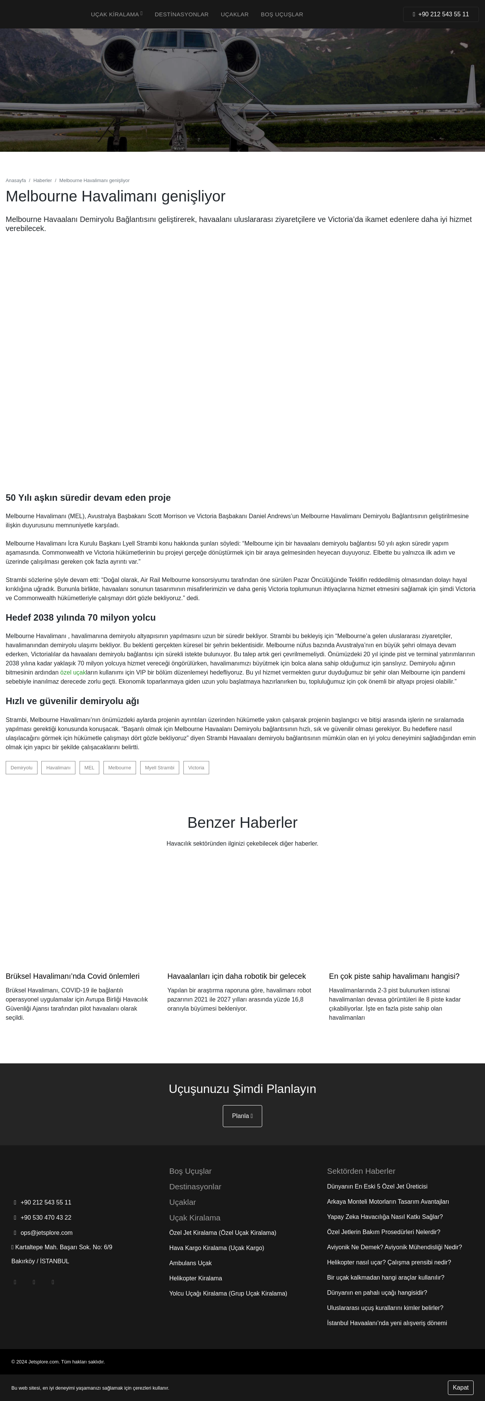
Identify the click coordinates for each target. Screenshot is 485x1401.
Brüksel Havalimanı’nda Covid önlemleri (73, 976)
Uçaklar (235, 14)
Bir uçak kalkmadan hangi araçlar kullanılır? (385, 1277)
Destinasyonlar (182, 14)
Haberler (42, 180)
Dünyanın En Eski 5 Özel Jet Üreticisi (377, 1186)
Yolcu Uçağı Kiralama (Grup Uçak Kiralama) (228, 1293)
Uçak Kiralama (117, 14)
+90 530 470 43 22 (41, 1217)
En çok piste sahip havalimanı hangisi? (394, 976)
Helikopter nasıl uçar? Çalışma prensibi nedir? (389, 1262)
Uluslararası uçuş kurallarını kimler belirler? (385, 1308)
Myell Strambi (160, 767)
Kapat (461, 1387)
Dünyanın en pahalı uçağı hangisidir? (377, 1292)
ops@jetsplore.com (42, 1233)
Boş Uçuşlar (282, 14)
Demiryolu (22, 767)
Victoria (196, 767)
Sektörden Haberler (361, 1171)
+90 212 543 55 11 (41, 1202)
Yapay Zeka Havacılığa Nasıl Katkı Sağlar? (385, 1217)
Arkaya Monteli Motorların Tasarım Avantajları (388, 1201)
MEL (89, 767)
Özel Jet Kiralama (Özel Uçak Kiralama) (223, 1233)
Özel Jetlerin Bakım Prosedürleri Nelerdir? (383, 1232)
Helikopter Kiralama (195, 1278)
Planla (242, 1116)
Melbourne (119, 767)
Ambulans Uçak (190, 1263)
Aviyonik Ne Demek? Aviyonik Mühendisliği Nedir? (394, 1247)
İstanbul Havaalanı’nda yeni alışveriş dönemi (387, 1323)
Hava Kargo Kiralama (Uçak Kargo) (216, 1248)
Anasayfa (16, 180)
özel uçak (73, 672)
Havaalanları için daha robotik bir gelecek (236, 976)
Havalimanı (58, 767)
